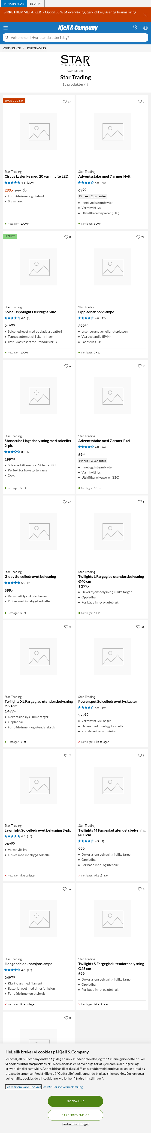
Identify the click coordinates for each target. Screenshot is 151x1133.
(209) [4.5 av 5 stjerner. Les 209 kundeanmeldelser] (30, 182)
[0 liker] (67, 237)
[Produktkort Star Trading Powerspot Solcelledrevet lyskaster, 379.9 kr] (112, 656)
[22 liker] (140, 237)
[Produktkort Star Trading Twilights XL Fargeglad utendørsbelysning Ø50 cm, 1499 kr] (39, 656)
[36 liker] (67, 889)
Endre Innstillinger (75, 1124)
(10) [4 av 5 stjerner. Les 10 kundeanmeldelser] (103, 707)
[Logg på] (134, 27)
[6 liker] (67, 365)
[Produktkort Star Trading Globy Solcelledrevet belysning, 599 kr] (39, 531)
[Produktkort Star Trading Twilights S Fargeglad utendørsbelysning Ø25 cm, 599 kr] (112, 919)
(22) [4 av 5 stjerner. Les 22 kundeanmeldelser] (103, 318)
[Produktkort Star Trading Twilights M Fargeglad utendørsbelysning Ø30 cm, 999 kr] (112, 785)
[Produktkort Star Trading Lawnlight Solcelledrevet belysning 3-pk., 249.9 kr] (39, 785)
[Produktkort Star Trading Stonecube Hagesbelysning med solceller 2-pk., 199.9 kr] (39, 396)
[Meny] (5, 27)
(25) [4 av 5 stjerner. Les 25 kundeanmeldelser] (29, 970)
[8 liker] (141, 755)
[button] (86, 84)
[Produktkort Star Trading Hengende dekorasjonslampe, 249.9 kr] (39, 919)
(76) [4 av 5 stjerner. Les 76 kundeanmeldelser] (103, 182)
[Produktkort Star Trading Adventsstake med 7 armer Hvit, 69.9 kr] (112, 131)
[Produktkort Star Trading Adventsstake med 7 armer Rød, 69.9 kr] (112, 396)
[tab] (14, 3)
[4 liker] (141, 889)
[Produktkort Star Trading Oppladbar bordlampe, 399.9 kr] (112, 267)
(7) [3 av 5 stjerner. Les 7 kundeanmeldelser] (28, 452)
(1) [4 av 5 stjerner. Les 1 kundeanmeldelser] (28, 318)
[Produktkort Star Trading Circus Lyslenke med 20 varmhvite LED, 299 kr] (39, 131)
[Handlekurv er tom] (145, 27)
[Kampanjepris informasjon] (25, 190)
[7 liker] (141, 101)
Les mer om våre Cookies (23, 1087)
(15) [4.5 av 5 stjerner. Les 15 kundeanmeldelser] (29, 836)
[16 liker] (140, 626)
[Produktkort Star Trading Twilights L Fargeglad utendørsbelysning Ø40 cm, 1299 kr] (112, 531)
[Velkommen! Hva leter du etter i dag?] (78, 37)
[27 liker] (67, 101)
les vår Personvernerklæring (62, 1087)
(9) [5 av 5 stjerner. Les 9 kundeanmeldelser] (28, 583)
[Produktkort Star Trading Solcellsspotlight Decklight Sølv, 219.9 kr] (39, 267)
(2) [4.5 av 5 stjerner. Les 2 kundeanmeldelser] (102, 841)
